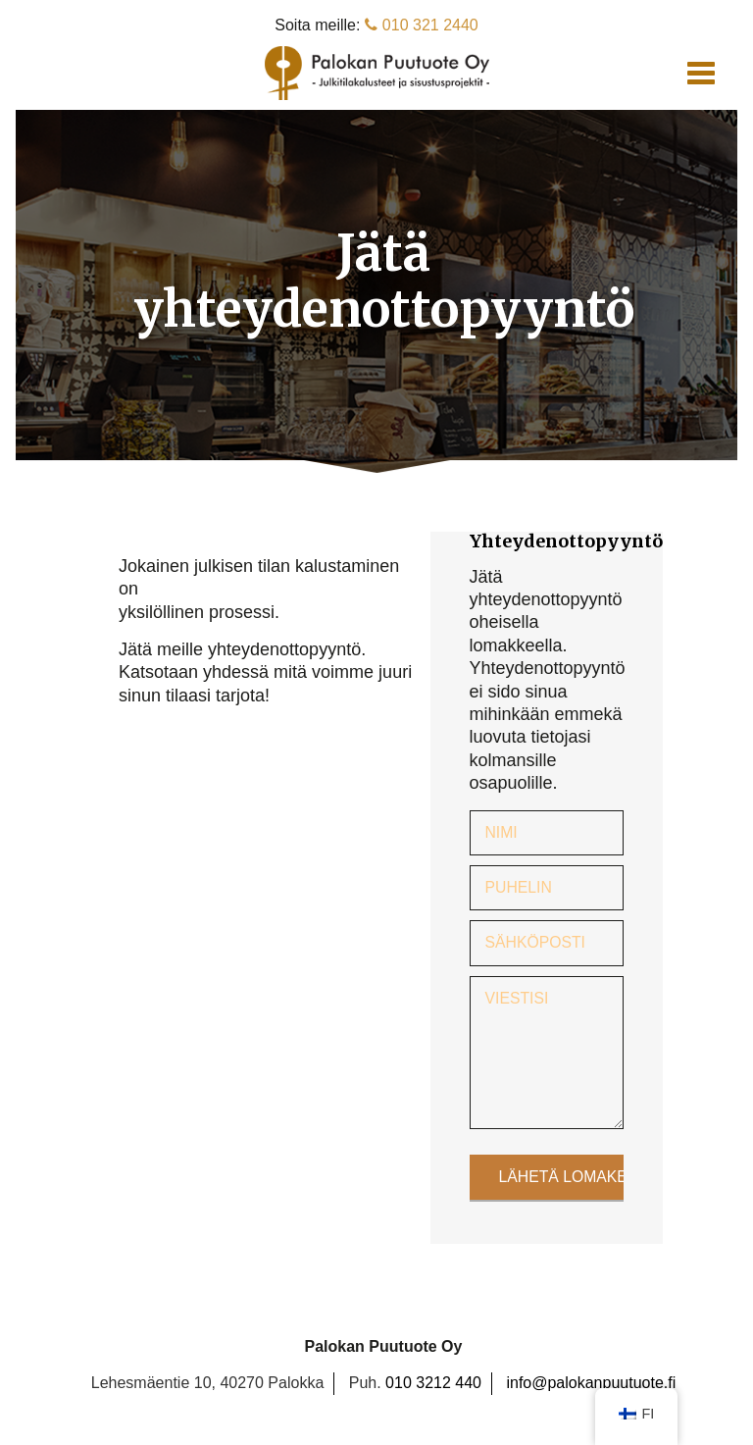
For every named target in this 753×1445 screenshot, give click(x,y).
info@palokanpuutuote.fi (591, 1382)
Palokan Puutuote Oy (377, 73)
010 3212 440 (433, 1382)
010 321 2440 (421, 25)
